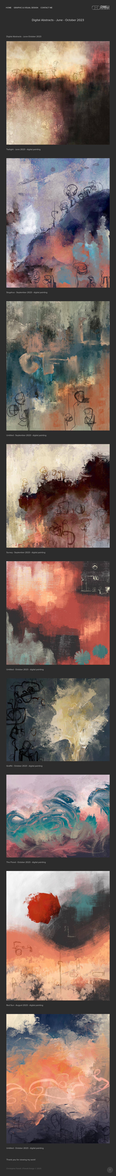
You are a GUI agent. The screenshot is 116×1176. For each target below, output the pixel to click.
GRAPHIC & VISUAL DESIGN (26, 7)
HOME (8, 7)
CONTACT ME (46, 7)
